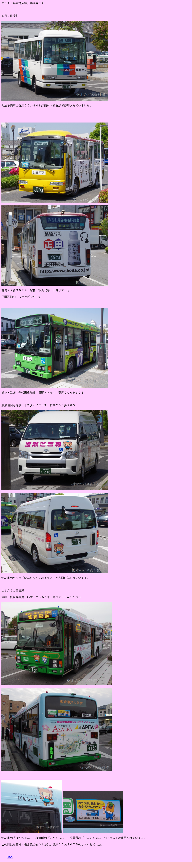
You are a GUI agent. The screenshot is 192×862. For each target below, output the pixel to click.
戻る (10, 857)
